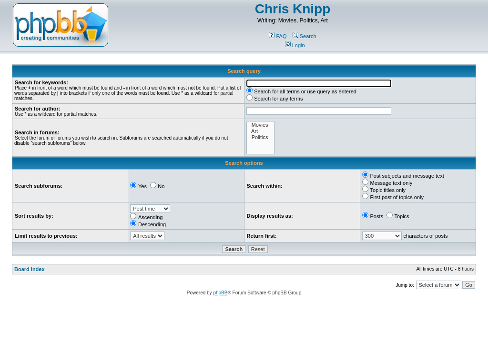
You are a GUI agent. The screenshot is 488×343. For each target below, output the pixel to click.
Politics (260, 137)
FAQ (277, 36)
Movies (260, 125)
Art (260, 131)
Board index (29, 269)
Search (304, 36)
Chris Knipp (293, 8)
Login (295, 45)
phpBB (220, 292)
